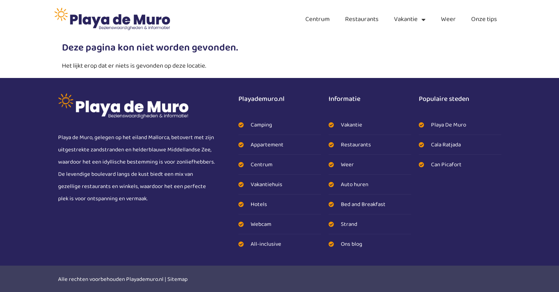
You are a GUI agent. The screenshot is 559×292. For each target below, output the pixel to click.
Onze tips (484, 19)
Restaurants (362, 19)
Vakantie (410, 20)
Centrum (317, 19)
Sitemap (177, 279)
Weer (448, 19)
